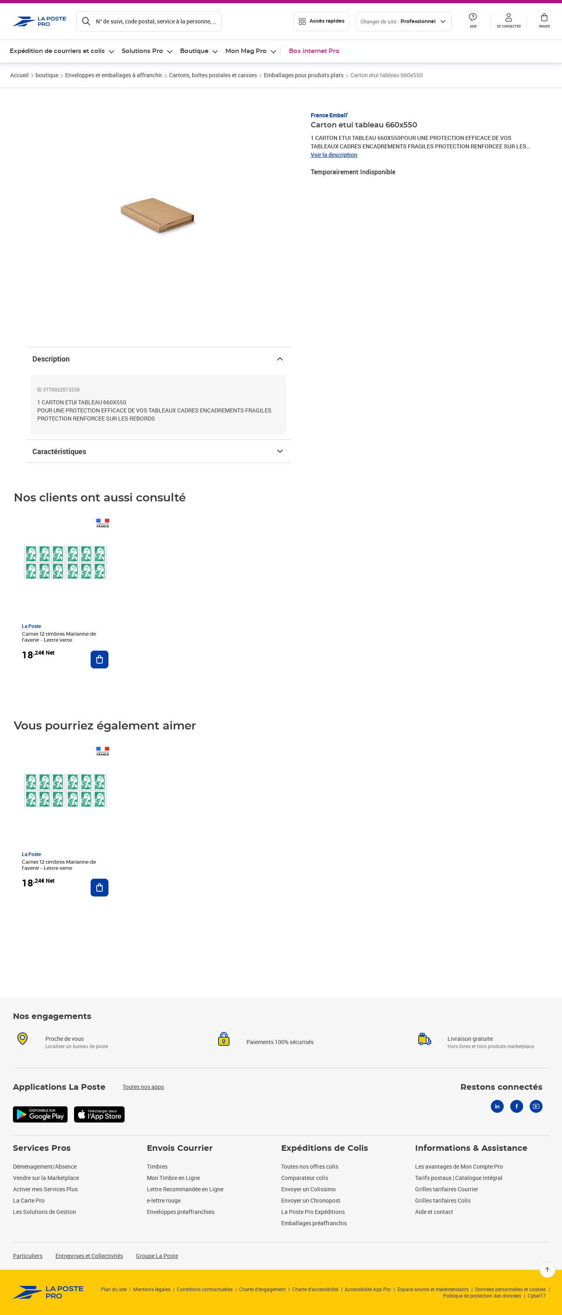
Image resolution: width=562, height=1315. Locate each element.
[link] (48, 1292)
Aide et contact (434, 1212)
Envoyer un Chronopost (310, 1200)
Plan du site (114, 1289)
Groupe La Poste (157, 1256)
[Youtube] (536, 1106)
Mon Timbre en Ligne (173, 1178)
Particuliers (27, 1256)
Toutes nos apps (143, 1087)
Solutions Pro (142, 51)
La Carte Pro (29, 1200)
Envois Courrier (180, 1148)
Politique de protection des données (482, 1295)
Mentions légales (151, 1289)
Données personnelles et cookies (510, 1289)
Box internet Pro (314, 51)
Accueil (19, 75)
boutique (47, 75)
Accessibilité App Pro (368, 1289)
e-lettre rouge (163, 1200)
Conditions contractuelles (205, 1289)
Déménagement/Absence (44, 1166)
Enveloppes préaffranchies (180, 1212)
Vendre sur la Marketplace (46, 1178)
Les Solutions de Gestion (44, 1212)
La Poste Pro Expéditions (313, 1212)
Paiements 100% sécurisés (280, 1042)
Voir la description (334, 155)
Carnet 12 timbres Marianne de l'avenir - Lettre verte (59, 637)
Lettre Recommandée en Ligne (185, 1189)
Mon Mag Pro (246, 51)
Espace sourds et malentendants (433, 1289)
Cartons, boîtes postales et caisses (213, 75)
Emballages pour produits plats (304, 75)
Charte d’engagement (262, 1289)
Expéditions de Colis (324, 1148)
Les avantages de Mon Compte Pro (459, 1166)
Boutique (194, 51)
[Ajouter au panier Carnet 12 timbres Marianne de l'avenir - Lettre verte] (99, 659)
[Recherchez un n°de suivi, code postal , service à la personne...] (149, 21)
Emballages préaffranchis (314, 1223)
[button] (508, 21)
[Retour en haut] (547, 1270)
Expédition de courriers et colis (57, 51)
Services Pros (42, 1148)
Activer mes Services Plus (45, 1189)
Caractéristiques (158, 451)
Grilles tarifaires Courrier (446, 1189)
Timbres (157, 1166)
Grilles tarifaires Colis (443, 1200)
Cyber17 (537, 1295)
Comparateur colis (304, 1178)
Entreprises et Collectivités (89, 1256)
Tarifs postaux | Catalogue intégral (459, 1178)
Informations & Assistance (471, 1148)
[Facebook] (516, 1106)
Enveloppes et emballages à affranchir (113, 75)
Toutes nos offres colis (309, 1166)
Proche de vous (64, 1038)
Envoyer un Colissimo (308, 1189)
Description (158, 359)
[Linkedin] (497, 1106)
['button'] (39, 21)
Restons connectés (501, 1087)
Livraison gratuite (470, 1038)
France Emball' (329, 115)
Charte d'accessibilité (315, 1289)
